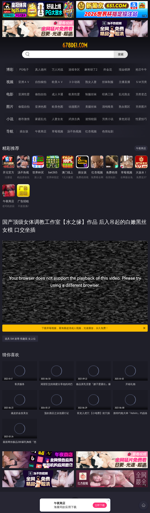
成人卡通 (57, 94)
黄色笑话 (124, 119)
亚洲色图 (40, 107)
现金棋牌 (124, 69)
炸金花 (107, 69)
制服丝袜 (91, 94)
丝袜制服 (107, 82)
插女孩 (24, 131)
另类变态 (141, 94)
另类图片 (141, 107)
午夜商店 (40, 131)
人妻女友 (57, 119)
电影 (9, 94)
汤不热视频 (74, 131)
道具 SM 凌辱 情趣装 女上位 (20, 338)
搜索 (121, 54)
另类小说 (107, 119)
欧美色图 (57, 107)
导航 (9, 131)
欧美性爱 (74, 94)
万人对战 (57, 69)
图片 (9, 106)
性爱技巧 (141, 119)
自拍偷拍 (40, 82)
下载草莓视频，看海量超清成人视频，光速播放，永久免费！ (94, 328)
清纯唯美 (107, 107)
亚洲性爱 (24, 94)
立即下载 (100, 505)
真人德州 (40, 69)
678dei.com (74, 45)
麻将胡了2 (90, 69)
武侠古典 (74, 119)
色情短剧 (107, 131)
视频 (9, 81)
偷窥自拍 (24, 107)
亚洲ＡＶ (24, 82)
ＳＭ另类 (141, 82)
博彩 (9, 69)
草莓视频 (57, 131)
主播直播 (124, 82)
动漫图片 (74, 107)
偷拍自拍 (40, 94)
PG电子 (24, 69)
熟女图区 (124, 107)
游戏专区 (74, 69)
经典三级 (107, 94)
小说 (9, 118)
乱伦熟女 (124, 94)
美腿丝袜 (91, 107)
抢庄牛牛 (141, 69)
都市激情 (24, 119)
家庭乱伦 (40, 119)
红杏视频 (91, 131)
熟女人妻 (91, 82)
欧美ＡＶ (57, 82)
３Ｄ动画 (74, 82)
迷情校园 (91, 119)
